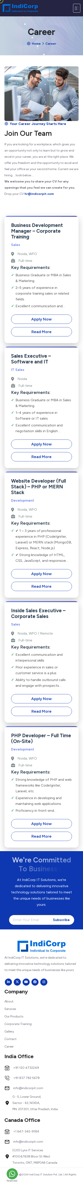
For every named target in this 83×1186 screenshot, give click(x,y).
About (9, 1001)
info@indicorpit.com (28, 1088)
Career (9, 1046)
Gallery (9, 1031)
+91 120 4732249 (26, 1067)
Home (36, 44)
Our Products (13, 1016)
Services (10, 1009)
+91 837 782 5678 (26, 1078)
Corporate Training (18, 1024)
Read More (41, 331)
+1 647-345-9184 (26, 1131)
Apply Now (41, 319)
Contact (10, 1039)
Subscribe (61, 920)
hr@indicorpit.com (39, 194)
